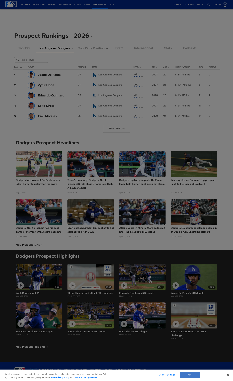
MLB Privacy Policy (60, 377)
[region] (116, 375)
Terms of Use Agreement (86, 377)
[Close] (227, 374)
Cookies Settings (167, 375)
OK (189, 375)
